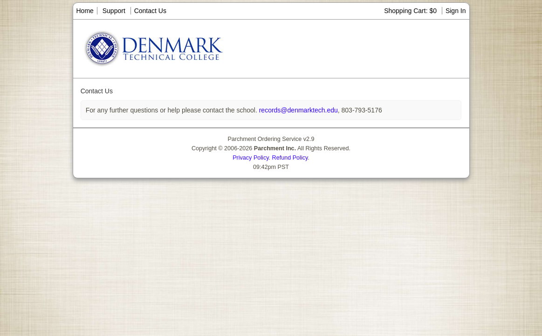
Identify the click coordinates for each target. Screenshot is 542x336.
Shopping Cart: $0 (411, 10)
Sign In (456, 10)
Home (85, 10)
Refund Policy (290, 157)
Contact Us (150, 10)
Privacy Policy (250, 157)
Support (114, 10)
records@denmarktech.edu (297, 110)
